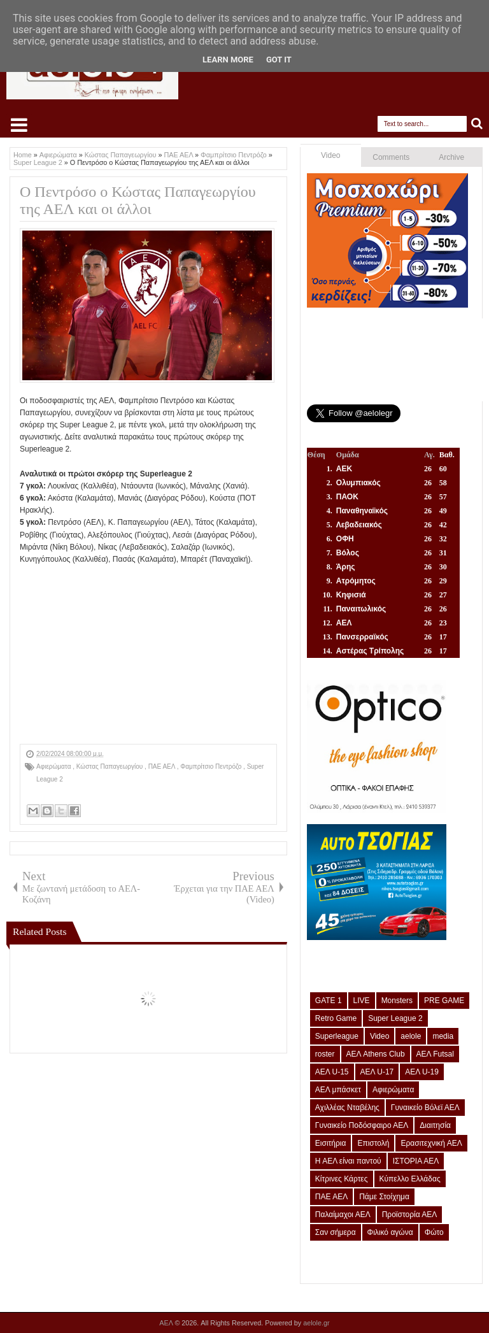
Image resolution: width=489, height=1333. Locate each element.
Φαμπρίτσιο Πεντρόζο (211, 766)
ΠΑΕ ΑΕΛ (162, 766)
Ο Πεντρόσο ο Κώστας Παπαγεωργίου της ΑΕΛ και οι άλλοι (138, 200)
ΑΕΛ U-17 (377, 1071)
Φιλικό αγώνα (390, 1232)
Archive (451, 157)
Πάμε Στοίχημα (384, 1196)
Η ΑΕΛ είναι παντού (348, 1161)
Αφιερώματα (54, 766)
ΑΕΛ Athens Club (375, 1054)
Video (330, 155)
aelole (410, 1036)
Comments (390, 157)
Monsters (397, 1000)
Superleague (336, 1036)
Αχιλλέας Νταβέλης (347, 1107)
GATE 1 (328, 1000)
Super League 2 (395, 1018)
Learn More (227, 59)
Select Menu (19, 124)
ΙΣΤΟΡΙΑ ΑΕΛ (416, 1161)
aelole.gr (316, 1323)
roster (325, 1054)
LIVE (361, 1000)
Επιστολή (373, 1143)
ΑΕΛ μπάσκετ (338, 1089)
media (442, 1036)
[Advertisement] (148, 655)
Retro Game (336, 1018)
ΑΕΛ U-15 (332, 1071)
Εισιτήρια (330, 1143)
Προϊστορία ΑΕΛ (409, 1214)
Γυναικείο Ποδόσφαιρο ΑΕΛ (361, 1125)
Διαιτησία (435, 1125)
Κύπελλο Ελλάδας (410, 1178)
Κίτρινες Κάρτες (341, 1178)
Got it (279, 59)
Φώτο (434, 1232)
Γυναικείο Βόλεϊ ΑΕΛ (425, 1107)
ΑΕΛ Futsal (435, 1054)
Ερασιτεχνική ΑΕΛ (431, 1143)
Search (477, 123)
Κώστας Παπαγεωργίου (110, 766)
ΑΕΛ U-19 (422, 1071)
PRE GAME (444, 1000)
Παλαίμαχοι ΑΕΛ (343, 1214)
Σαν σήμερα (335, 1232)
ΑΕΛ (166, 1323)
